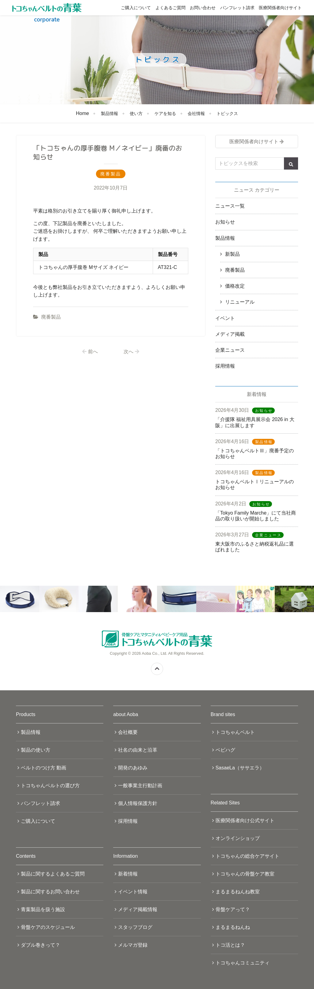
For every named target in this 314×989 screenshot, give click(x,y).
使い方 (136, 113)
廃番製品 (51, 317)
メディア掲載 (230, 334)
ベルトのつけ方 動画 (43, 767)
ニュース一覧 (230, 206)
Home (82, 113)
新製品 (232, 254)
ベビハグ (225, 750)
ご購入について (136, 7)
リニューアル (240, 302)
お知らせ (225, 221)
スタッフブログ (135, 927)
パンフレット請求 (237, 7)
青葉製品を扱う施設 (43, 909)
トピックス (227, 113)
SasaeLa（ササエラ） (240, 767)
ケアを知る (165, 113)
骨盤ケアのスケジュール (48, 927)
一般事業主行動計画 (140, 785)
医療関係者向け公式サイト (245, 820)
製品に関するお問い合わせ (50, 891)
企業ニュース (230, 350)
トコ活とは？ (230, 945)
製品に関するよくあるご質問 (53, 873)
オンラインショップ (238, 838)
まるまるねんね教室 (238, 891)
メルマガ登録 (132, 945)
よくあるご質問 (170, 7)
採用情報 (225, 366)
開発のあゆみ (132, 767)
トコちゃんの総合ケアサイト (247, 856)
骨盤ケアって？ (233, 909)
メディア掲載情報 (137, 909)
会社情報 (196, 113)
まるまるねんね (233, 927)
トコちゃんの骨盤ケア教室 (245, 873)
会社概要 (128, 732)
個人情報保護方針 (137, 803)
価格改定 (235, 286)
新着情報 (128, 873)
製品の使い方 (35, 750)
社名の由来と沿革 (137, 750)
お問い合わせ (203, 7)
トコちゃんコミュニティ (243, 962)
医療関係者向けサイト (280, 7)
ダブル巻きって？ (40, 945)
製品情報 (109, 113)
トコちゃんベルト (235, 732)
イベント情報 (132, 891)
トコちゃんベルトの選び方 (50, 785)
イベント (225, 318)
